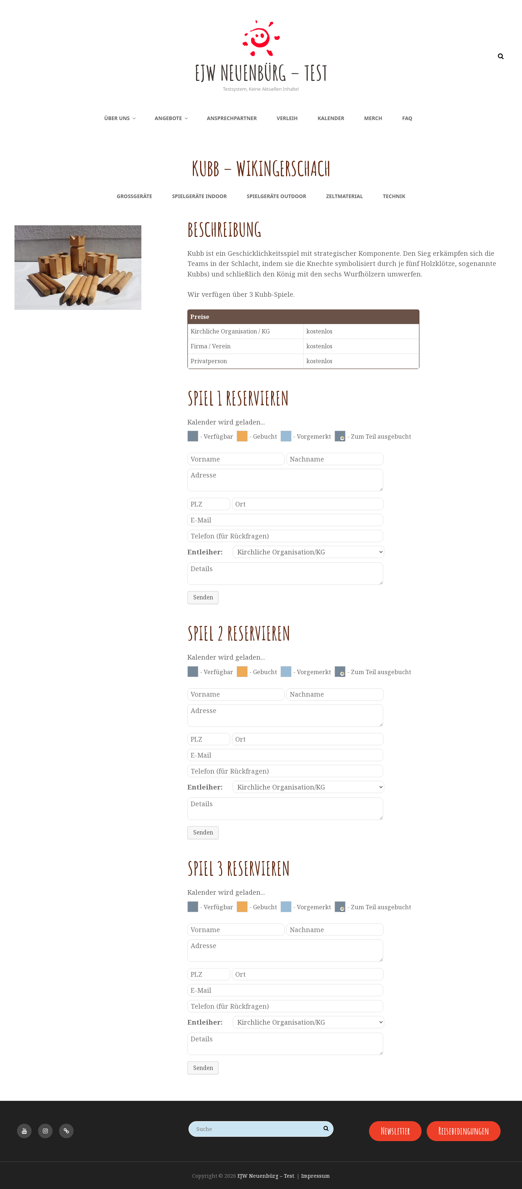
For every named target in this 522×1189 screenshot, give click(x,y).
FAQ (407, 118)
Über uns (120, 118)
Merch (373, 118)
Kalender (331, 118)
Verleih (287, 118)
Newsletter (394, 1129)
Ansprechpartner (232, 118)
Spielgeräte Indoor (199, 196)
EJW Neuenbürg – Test (261, 71)
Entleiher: (205, 552)
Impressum (315, 1174)
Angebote (172, 118)
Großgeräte (134, 196)
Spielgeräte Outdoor (276, 196)
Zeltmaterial (344, 196)
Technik (394, 196)
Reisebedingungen (465, 1129)
